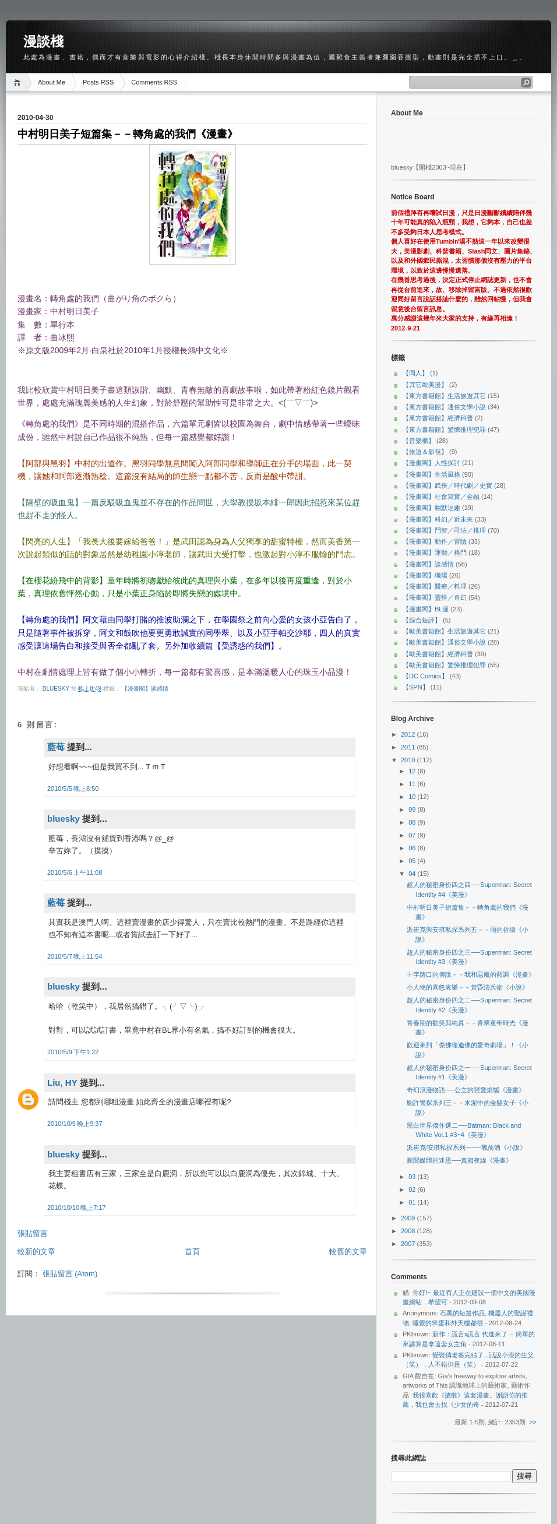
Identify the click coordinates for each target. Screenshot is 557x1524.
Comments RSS (154, 82)
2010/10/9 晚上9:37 (75, 1123)
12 (412, 771)
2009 (409, 1218)
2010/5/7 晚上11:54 (75, 956)
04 (412, 873)
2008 (409, 1230)
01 (412, 1202)
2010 (409, 759)
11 (412, 783)
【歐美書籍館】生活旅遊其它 (444, 631)
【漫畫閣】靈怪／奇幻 (435, 597)
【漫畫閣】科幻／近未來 (438, 519)
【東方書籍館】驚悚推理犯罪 (444, 429)
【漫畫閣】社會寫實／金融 (441, 496)
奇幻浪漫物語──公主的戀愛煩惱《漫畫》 (466, 1089)
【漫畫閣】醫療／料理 (435, 586)
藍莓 (56, 747)
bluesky (57, 688)
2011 (409, 747)
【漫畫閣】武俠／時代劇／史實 (447, 485)
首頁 (192, 1251)
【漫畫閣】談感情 (145, 688)
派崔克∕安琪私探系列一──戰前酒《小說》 (466, 1147)
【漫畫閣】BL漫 (426, 609)
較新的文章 (36, 1251)
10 (412, 796)
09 (412, 809)
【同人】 (415, 372)
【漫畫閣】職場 (425, 575)
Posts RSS (98, 82)
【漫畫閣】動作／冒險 (435, 541)
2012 (409, 734)
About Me (51, 82)
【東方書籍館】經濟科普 (438, 417)
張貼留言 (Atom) (70, 1273)
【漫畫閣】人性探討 (431, 462)
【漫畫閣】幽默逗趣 (431, 507)
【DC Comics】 (425, 676)
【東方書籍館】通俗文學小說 (444, 406)
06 (412, 847)
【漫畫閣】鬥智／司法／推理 (444, 530)
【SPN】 (416, 687)
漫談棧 (43, 41)
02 (412, 1189)
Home (19, 82)
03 (412, 1176)
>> (533, 1422)
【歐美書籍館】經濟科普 (438, 653)
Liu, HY (62, 1082)
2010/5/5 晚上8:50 (72, 788)
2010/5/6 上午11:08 (75, 872)
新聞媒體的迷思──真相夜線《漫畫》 (459, 1160)
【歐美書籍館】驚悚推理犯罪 (444, 664)
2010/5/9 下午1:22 (72, 1051)
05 (412, 860)
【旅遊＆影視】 (425, 451)
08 (412, 822)
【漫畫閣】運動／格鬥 (435, 552)
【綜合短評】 (422, 620)
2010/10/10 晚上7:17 (76, 1207)
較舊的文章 (348, 1251)
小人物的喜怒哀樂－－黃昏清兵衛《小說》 (467, 987)
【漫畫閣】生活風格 (431, 474)
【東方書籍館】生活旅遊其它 (444, 395)
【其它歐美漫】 (425, 384)
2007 (409, 1243)
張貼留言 (32, 1233)
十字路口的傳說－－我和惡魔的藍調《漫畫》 (471, 974)
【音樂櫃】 (419, 440)
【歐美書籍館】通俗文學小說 (444, 642)
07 (412, 835)
